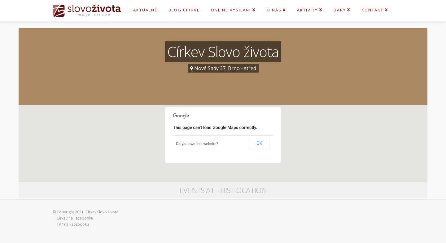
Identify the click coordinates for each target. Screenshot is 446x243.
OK (259, 143)
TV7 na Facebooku (73, 224)
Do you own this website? (197, 144)
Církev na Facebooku (75, 218)
